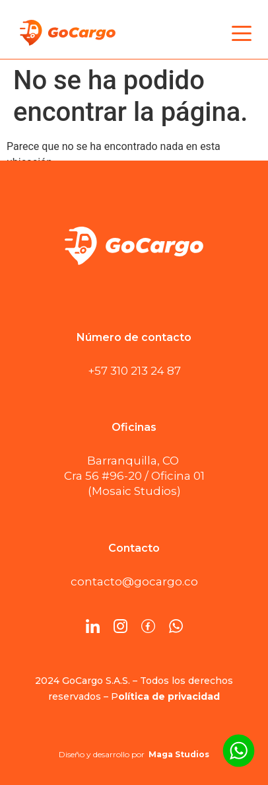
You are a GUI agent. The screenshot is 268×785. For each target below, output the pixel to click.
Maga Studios (179, 754)
